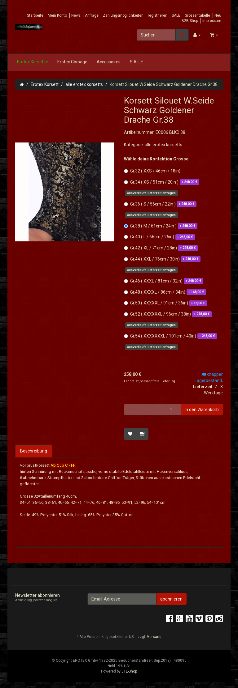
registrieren (157, 15)
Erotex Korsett (32, 61)
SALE (176, 15)
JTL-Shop (129, 671)
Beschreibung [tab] (33, 450)
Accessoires (109, 61)
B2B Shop (190, 21)
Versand (154, 637)
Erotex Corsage (72, 61)
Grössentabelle (197, 15)
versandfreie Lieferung (157, 381)
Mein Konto (57, 15)
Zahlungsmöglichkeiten (123, 15)
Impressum (211, 21)
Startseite (35, 15)
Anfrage (92, 15)
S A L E (136, 61)
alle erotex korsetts (84, 84)
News (76, 15)
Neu (217, 15)
